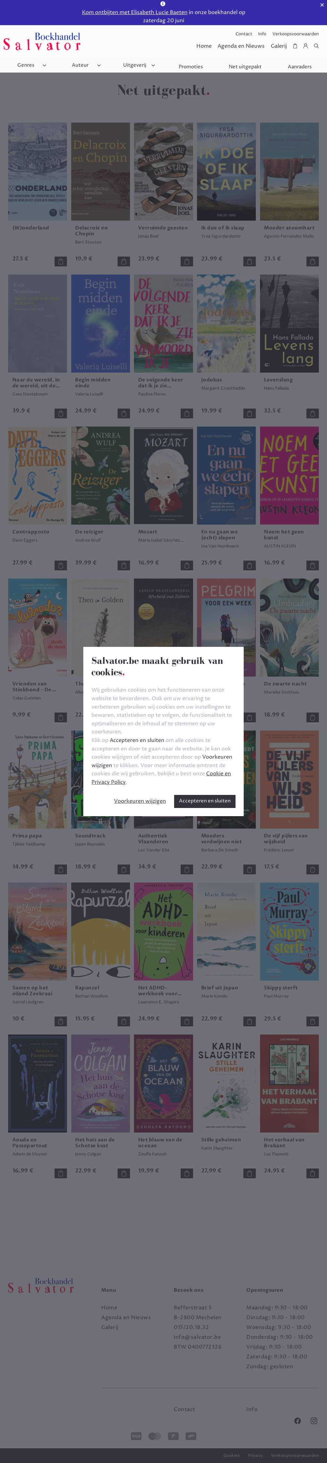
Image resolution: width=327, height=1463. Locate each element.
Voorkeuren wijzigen (140, 801)
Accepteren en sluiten (205, 801)
